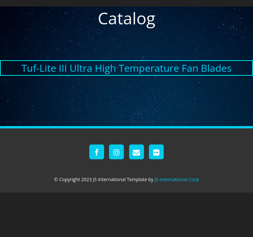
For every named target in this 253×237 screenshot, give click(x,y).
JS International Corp (177, 179)
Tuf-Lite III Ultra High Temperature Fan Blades (126, 68)
